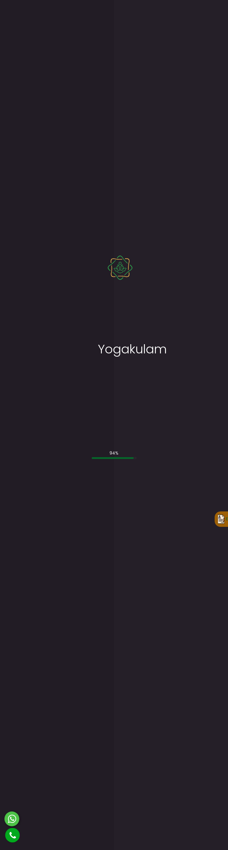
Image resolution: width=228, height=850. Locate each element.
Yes (25, 344)
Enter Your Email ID (35, 288)
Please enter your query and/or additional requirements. (74, 403)
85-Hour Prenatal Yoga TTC (91, 516)
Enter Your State (135, 313)
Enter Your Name (33, 264)
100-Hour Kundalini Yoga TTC (92, 539)
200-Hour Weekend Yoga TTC (199, 690)
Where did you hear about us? (47, 378)
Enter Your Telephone (140, 288)
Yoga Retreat (90, 613)
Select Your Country (37, 313)
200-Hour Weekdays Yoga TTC (194, 668)
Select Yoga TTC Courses (42, 354)
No (37, 344)
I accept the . (55, 439)
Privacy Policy (206, 836)
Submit (30, 454)
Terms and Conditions (71, 439)
